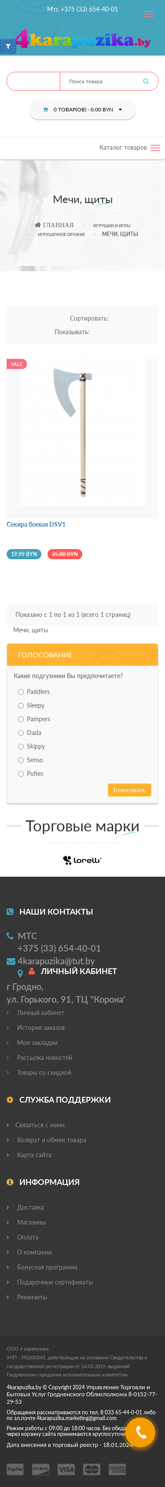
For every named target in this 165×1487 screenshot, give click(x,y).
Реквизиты (27, 1297)
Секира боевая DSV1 (36, 524)
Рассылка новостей (39, 1057)
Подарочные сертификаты (50, 1282)
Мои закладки (32, 1042)
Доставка (25, 1207)
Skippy (31, 746)
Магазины (26, 1222)
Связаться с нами (36, 1125)
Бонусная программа (42, 1267)
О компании (29, 1252)
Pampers (34, 719)
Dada (29, 732)
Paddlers (34, 691)
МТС (27, 935)
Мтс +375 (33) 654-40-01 (82, 9)
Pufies (30, 773)
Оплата (22, 1237)
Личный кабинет (35, 1012)
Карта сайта (29, 1155)
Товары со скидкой (39, 1072)
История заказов (36, 1027)
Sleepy (31, 705)
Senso (30, 760)
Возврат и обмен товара (46, 1140)
